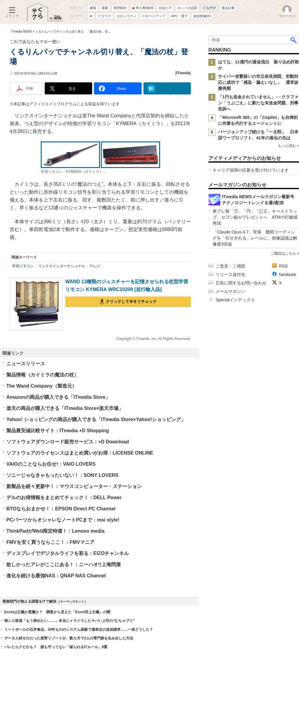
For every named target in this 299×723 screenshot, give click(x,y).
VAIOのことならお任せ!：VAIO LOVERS (50, 464)
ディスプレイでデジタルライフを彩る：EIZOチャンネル (67, 553)
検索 (293, 40)
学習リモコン (23, 266)
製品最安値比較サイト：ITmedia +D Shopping (57, 430)
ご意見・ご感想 (230, 266)
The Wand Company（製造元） (41, 385)
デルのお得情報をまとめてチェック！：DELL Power (64, 497)
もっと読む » (288, 146)
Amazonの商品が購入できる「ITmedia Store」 (58, 397)
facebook (287, 274)
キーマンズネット (72, 601)
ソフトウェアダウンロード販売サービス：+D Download (67, 441)
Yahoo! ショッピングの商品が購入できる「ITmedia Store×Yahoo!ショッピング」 (96, 419)
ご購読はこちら (283, 253)
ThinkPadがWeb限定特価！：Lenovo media (55, 531)
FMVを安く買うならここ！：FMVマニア (50, 542)
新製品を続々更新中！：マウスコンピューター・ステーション (74, 486)
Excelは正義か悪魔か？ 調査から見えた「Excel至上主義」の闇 (57, 612)
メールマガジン (230, 291)
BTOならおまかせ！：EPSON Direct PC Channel (61, 508)
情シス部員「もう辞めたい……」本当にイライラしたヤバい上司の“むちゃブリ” (69, 621)
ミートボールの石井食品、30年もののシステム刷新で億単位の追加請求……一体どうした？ (78, 629)
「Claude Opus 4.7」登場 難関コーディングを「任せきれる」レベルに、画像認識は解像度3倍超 (255, 238)
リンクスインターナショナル (61, 266)
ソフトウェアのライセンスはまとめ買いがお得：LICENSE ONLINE (79, 452)
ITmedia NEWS (21, 31)
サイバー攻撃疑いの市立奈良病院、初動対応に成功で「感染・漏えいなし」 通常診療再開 (258, 82)
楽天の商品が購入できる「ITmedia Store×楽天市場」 (64, 408)
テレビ (94, 266)
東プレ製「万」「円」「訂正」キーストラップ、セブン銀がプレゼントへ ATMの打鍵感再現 (255, 217)
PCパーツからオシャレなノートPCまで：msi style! (62, 519)
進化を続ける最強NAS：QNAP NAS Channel (56, 575)
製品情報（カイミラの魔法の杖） (42, 374)
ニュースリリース (25, 363)
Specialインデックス (235, 299)
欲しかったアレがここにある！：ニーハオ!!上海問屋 (63, 564)
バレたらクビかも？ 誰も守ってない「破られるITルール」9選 (55, 647)
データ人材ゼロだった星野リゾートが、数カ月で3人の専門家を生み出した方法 (68, 638)
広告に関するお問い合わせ (241, 283)
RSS (283, 266)
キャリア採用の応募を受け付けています (251, 170)
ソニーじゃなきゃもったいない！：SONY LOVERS (62, 475)
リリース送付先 (230, 274)
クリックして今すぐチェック (131, 301)
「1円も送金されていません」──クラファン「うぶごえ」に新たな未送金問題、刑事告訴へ (258, 102)
